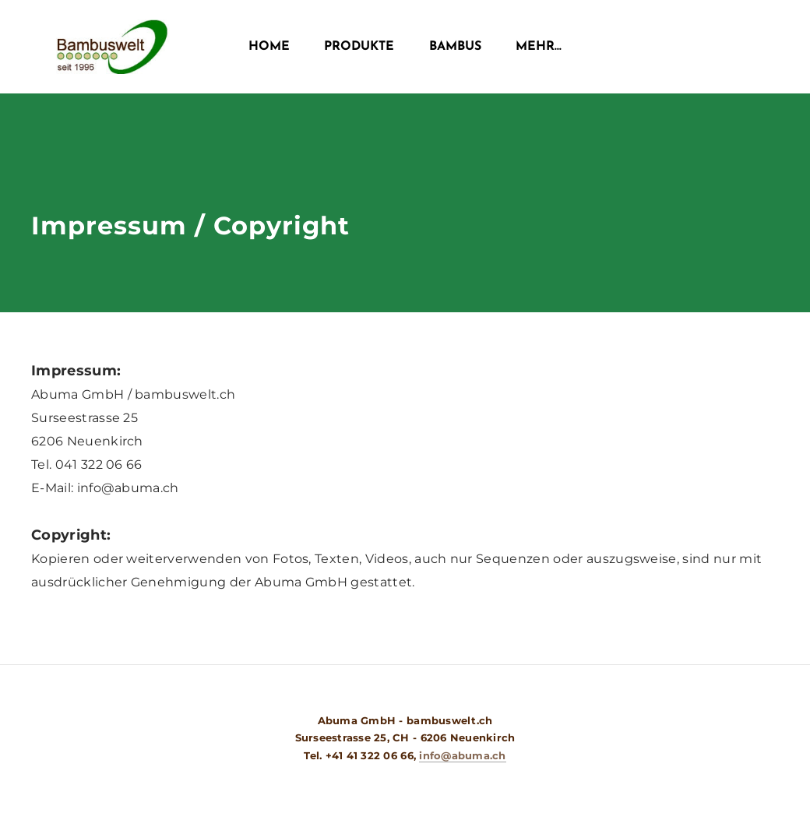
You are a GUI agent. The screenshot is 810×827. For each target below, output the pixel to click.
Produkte (359, 46)
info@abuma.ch (462, 755)
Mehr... (539, 46)
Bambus (455, 46)
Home (269, 46)
